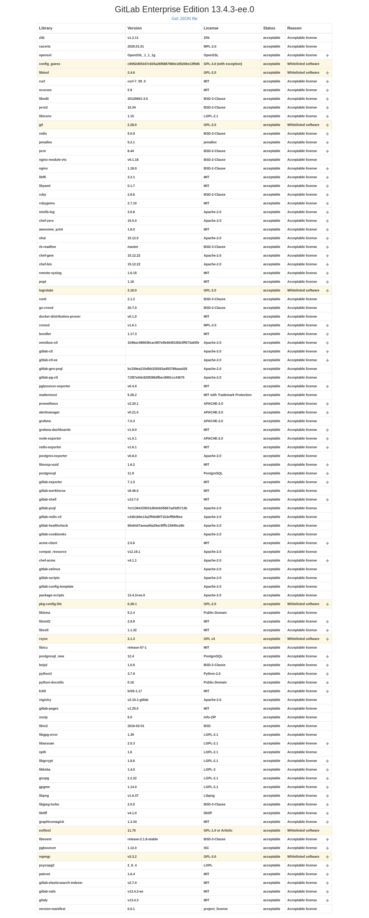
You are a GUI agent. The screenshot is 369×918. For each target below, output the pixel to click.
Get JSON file (184, 18)
